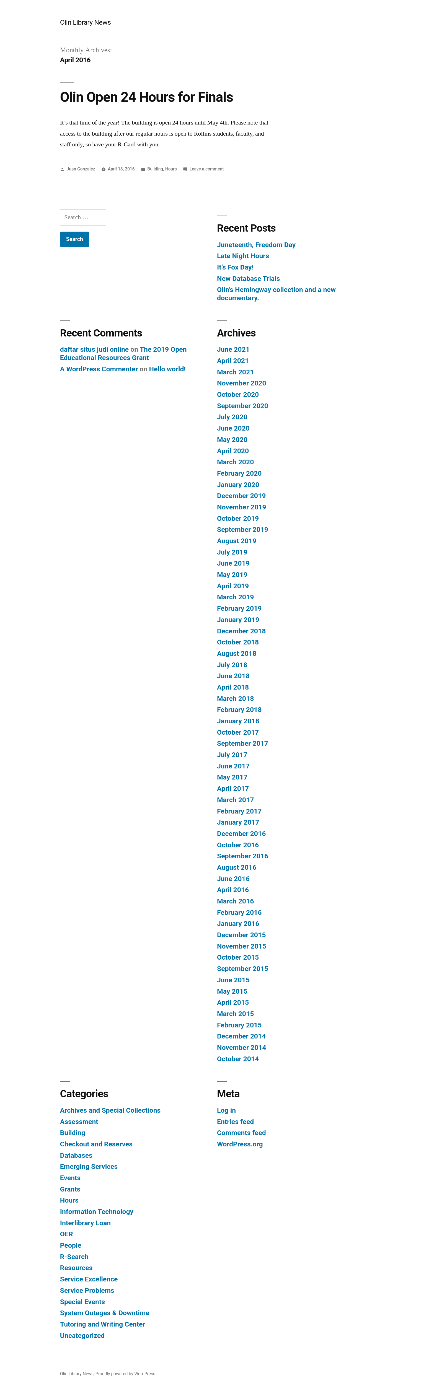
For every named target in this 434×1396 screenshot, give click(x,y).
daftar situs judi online (94, 349)
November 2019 (241, 507)
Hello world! (167, 369)
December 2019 (241, 496)
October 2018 (238, 642)
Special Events (82, 1302)
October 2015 (238, 957)
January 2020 (238, 485)
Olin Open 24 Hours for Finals (146, 97)
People (70, 1245)
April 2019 (233, 586)
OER (66, 1234)
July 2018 (232, 665)
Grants (70, 1189)
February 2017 (239, 811)
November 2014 (241, 1047)
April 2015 (233, 1002)
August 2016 (236, 867)
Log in (226, 1110)
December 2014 (241, 1036)
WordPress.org (240, 1144)
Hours (171, 169)
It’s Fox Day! (235, 267)
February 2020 (239, 473)
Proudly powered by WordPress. (125, 1373)
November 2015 (241, 946)
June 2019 (233, 563)
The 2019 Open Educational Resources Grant (123, 353)
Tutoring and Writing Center (102, 1324)
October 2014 (238, 1059)
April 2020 (233, 451)
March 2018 (235, 699)
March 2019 (235, 597)
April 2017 (233, 788)
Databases (76, 1155)
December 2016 (241, 834)
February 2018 (239, 710)
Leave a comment (207, 169)
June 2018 (233, 676)
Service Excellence (89, 1279)
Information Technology (96, 1212)
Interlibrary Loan (85, 1223)
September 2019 (242, 529)
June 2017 (233, 766)
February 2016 (239, 912)
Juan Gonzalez (81, 169)
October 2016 (238, 845)
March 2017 (235, 800)
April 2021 (233, 361)
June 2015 (233, 980)
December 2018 (241, 631)
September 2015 (242, 969)
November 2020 (241, 383)
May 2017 (232, 777)
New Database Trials (248, 278)
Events (70, 1178)
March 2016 (235, 901)
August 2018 (236, 653)
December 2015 (241, 935)
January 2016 (238, 924)
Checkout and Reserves (96, 1144)
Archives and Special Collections (110, 1110)
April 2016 (233, 890)
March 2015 (235, 1014)
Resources (76, 1268)
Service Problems (87, 1290)
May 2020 (232, 440)
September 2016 (242, 856)
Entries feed (235, 1122)
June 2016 (233, 879)
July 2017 (232, 755)
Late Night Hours (243, 256)
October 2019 (238, 518)
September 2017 (242, 743)
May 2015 (232, 991)
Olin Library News (85, 22)
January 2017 (238, 822)
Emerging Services (89, 1166)
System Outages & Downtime (104, 1313)
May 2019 (232, 575)
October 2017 (238, 732)
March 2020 (235, 462)
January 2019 (238, 620)
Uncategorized (82, 1336)
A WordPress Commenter (99, 369)
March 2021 (235, 372)
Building (155, 169)
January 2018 (238, 721)
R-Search (74, 1257)
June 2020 (233, 428)
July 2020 (232, 417)
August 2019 (236, 541)
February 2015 (239, 1025)
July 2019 (232, 552)
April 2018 (233, 687)
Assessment (79, 1122)
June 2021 (233, 349)
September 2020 (242, 406)
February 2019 (239, 608)
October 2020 (238, 394)
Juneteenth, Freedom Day (256, 245)
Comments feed (241, 1133)
